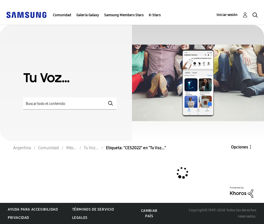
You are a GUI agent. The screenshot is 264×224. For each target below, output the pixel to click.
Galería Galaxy (87, 15)
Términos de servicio (93, 209)
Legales (80, 217)
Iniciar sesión (227, 15)
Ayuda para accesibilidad (33, 209)
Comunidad (62, 15)
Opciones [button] (239, 147)
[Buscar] (70, 103)
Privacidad (18, 217)
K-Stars (155, 15)
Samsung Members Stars (124, 15)
